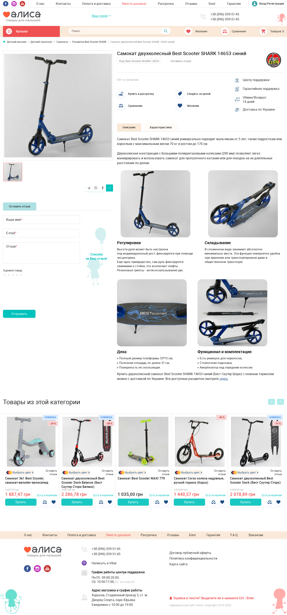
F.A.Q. (234, 535)
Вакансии (256, 535)
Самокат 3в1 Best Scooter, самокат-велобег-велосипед (26, 481)
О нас (40, 3)
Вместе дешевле (134, 3)
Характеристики (162, 128)
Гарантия (234, 3)
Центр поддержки (256, 80)
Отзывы (191, 3)
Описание (129, 128)
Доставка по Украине (259, 110)
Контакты (63, 3)
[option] (58, 105)
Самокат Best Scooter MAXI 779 (141, 479)
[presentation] (33, 298)
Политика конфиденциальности (193, 558)
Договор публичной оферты (190, 553)
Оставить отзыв (19, 206)
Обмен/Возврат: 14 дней (255, 100)
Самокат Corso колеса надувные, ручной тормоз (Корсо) (199, 481)
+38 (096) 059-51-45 (224, 14)
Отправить (19, 314)
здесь (223, 379)
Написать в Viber (104, 563)
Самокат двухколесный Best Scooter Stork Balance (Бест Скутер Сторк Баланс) (82, 483)
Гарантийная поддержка (261, 89)
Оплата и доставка (96, 3)
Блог (212, 3)
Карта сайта (178, 564)
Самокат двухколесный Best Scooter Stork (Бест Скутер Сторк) (255, 481)
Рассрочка (166, 3)
